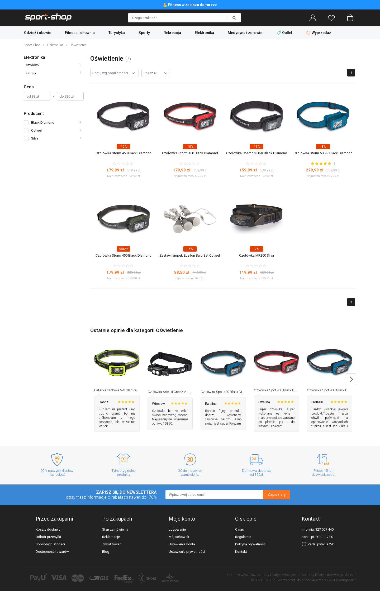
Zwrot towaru (112, 544)
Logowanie (177, 529)
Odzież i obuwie (37, 33)
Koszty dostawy (48, 529)
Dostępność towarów (52, 552)
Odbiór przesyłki (48, 537)
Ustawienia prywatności (187, 552)
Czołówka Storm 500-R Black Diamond (323, 153)
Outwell (36, 130)
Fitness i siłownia (80, 33)
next (351, 379)
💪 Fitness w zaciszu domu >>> (190, 5)
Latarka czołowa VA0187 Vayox (117, 390)
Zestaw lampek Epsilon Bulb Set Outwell (190, 255)
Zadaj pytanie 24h (318, 544)
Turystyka (116, 33)
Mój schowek (179, 537)
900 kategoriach (344, 580)
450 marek (320, 580)
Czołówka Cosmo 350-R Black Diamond (256, 153)
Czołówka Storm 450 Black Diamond (123, 153)
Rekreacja (172, 33)
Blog (105, 552)
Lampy (31, 73)
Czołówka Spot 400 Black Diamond (227, 392)
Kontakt (241, 552)
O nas (239, 529)
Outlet (285, 33)
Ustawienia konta (182, 544)
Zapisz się (277, 494)
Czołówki (33, 65)
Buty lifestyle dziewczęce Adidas (332, 575)
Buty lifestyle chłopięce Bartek (284, 575)
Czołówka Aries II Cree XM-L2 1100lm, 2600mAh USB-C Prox (192, 392)
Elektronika (204, 33)
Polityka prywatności (251, 544)
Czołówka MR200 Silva (256, 255)
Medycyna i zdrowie (245, 33)
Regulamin (243, 537)
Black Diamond (42, 122)
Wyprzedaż (318, 33)
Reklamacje (111, 537)
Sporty (144, 33)
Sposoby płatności (50, 544)
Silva (34, 138)
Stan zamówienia (115, 529)
